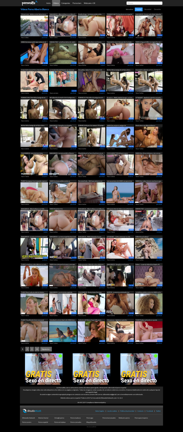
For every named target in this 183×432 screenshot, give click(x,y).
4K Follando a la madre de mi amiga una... (62, 97)
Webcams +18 (89, 3)
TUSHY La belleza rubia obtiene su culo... (34, 264)
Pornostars (77, 3)
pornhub (44, 37)
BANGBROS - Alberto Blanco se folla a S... (63, 14)
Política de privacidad (127, 411)
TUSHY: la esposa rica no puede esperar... (34, 181)
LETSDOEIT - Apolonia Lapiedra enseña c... (148, 98)
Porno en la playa (60, 422)
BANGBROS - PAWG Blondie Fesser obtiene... (89, 237)
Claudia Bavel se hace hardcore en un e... (90, 153)
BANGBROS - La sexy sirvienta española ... (34, 237)
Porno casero (26, 422)
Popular (139, 9)
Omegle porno (59, 418)
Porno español (43, 422)
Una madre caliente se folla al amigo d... (148, 70)
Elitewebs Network (28, 418)
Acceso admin (91, 427)
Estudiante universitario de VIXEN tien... (62, 320)
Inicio (48, 3)
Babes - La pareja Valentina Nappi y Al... (148, 264)
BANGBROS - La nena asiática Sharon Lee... (62, 153)
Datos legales (99, 411)
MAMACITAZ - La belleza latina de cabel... (63, 42)
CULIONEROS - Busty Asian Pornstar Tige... (90, 292)
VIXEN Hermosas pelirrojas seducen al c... (33, 42)
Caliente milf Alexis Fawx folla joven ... (90, 320)
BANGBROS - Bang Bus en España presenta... (61, 126)
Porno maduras (75, 418)
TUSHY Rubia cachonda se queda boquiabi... (146, 320)
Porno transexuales (109, 418)
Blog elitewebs (91, 422)
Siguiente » (46, 349)
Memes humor (43, 418)
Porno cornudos (75, 422)
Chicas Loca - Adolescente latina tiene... (34, 14)
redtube (44, 65)
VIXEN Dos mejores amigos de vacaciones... (116, 126)
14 (37, 349)
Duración (157, 9)
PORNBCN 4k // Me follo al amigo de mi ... (33, 97)
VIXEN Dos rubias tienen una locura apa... (149, 181)
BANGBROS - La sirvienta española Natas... (61, 292)
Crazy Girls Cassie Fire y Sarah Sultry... (33, 70)
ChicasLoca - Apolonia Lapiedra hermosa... (117, 320)
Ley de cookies (112, 411)
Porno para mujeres (141, 418)
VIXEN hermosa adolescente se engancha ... (60, 181)
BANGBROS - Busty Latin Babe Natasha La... (148, 14)
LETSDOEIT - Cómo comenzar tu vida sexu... (118, 237)
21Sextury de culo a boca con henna (89, 42)
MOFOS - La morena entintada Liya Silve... (118, 292)
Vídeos (56, 3)
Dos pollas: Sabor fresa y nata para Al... (90, 70)
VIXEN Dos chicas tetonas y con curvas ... (148, 153)
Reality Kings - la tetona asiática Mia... (90, 14)
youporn (102, 37)
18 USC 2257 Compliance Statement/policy (91, 402)
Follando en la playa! (142, 236)
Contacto (140, 411)
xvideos (130, 37)
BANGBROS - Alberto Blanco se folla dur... (32, 209)
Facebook (149, 411)
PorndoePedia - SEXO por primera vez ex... (90, 181)
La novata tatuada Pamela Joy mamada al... (62, 70)
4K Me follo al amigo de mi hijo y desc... (119, 70)
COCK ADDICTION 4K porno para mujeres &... (117, 153)
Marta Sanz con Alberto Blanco (145, 125)
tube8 (103, 65)
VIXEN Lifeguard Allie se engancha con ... (149, 42)
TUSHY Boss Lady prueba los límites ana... (32, 292)
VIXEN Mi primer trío (56, 209)
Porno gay (89, 418)
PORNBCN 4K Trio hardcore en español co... (119, 14)
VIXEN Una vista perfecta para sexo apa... (63, 264)
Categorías (65, 3)
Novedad (147, 9)
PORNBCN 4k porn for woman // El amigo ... (91, 125)
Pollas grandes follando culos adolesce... (91, 264)
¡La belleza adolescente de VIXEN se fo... (148, 292)
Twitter (158, 411)
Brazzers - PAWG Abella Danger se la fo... (120, 97)
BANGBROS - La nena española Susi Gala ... (63, 237)
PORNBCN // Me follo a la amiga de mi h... (91, 97)
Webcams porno (124, 418)
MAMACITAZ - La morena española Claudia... (147, 209)
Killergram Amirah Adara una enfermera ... (120, 209)
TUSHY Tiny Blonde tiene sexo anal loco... (32, 320)
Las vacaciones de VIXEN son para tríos (119, 181)
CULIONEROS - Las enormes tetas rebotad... (32, 153)
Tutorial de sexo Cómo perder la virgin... (119, 42)
